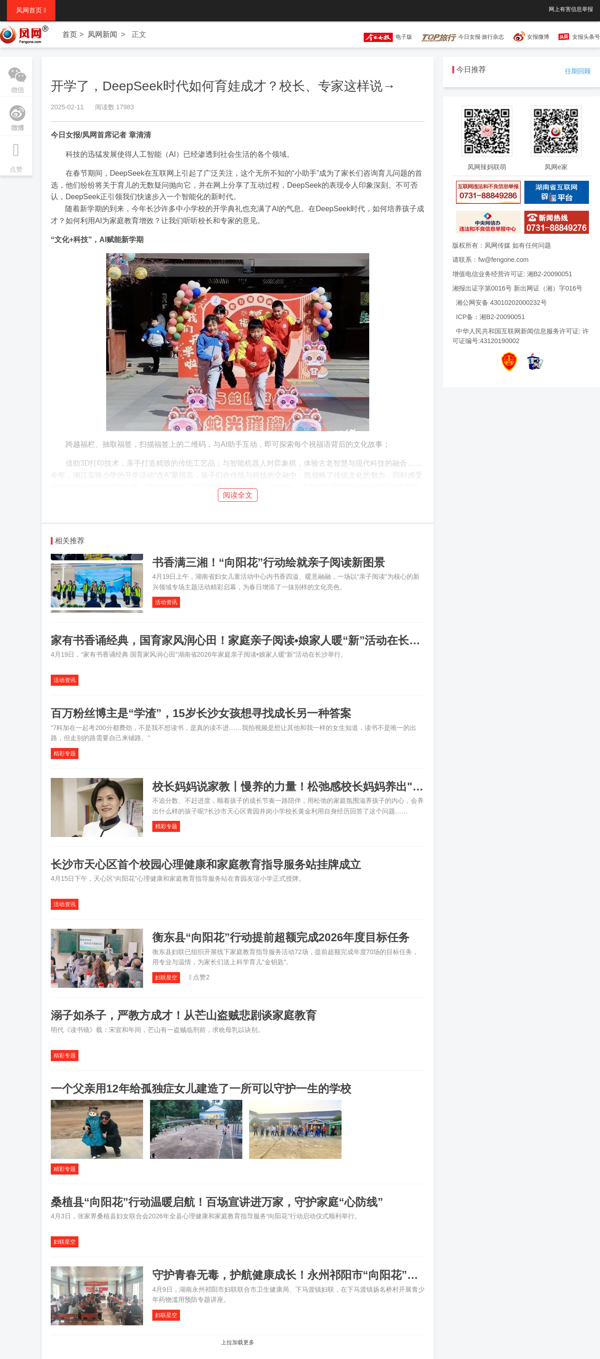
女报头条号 (586, 37)
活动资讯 (166, 602)
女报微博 (538, 37)
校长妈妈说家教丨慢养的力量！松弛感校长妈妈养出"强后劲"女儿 (312, 786)
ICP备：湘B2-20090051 (490, 316)
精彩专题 (65, 753)
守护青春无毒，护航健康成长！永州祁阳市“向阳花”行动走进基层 (313, 1275)
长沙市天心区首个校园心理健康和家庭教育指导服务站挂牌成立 (206, 864)
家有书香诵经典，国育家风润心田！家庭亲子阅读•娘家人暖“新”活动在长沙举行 (246, 640)
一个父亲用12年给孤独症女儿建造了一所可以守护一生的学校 (201, 1088)
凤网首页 (31, 10)
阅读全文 (237, 495)
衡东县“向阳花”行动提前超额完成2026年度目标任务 (280, 937)
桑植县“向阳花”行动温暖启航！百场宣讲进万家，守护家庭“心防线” (217, 1202)
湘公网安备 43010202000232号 (501, 302)
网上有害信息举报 (571, 9)
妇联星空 (166, 977)
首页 (69, 34)
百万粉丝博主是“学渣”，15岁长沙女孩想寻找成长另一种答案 (201, 713)
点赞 (16, 154)
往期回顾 (578, 71)
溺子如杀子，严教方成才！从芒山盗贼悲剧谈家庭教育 (184, 1015)
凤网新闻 (102, 34)
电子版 (383, 37)
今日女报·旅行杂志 (462, 37)
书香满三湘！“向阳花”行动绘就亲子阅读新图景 (268, 562)
